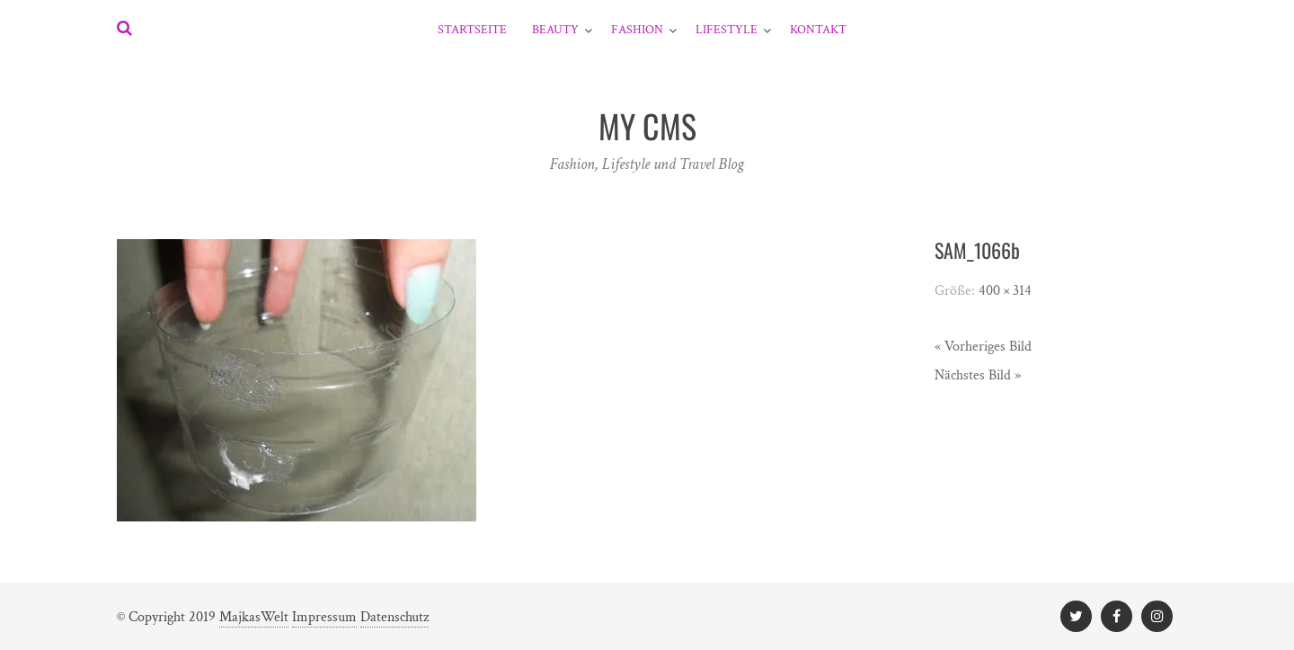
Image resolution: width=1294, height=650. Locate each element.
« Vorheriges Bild (983, 346)
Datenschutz (394, 617)
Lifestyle (727, 30)
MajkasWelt (253, 617)
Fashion (637, 30)
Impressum (324, 617)
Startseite (472, 30)
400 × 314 (1005, 290)
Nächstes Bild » (978, 375)
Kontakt (818, 30)
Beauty (555, 30)
